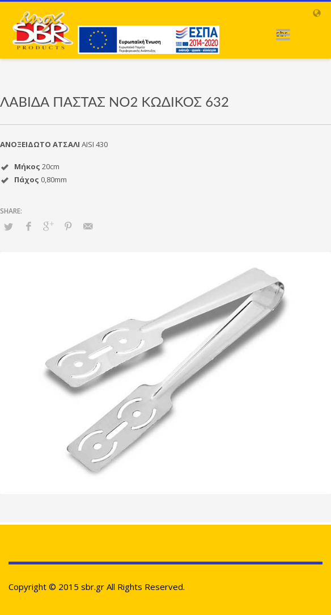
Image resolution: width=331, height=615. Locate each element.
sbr (281, 33)
